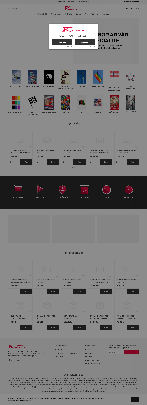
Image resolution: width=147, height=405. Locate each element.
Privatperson (62, 42)
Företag (84, 42)
